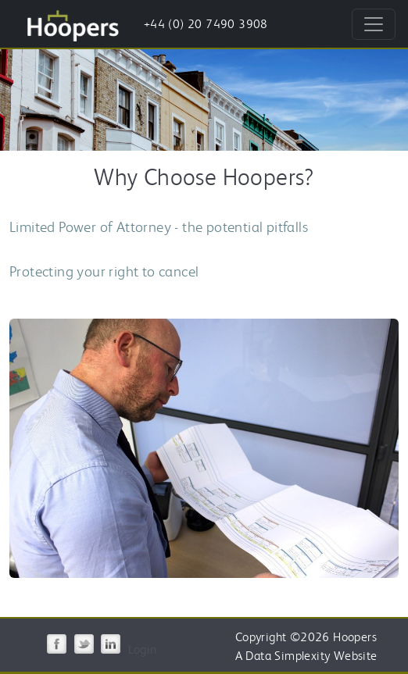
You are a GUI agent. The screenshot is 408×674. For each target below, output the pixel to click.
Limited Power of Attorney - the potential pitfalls (158, 227)
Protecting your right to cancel (104, 271)
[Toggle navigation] (373, 24)
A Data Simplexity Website (306, 655)
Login (142, 649)
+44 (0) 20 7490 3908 (206, 23)
